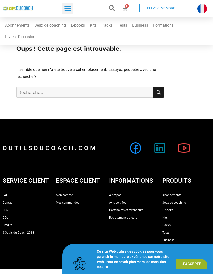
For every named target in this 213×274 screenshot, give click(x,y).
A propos (115, 195)
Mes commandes (67, 202)
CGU (6, 217)
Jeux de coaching (50, 25)
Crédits (7, 225)
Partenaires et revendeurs (126, 210)
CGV (6, 210)
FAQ (5, 195)
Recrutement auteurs (123, 217)
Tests (122, 25)
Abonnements (17, 25)
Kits (93, 25)
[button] (67, 8)
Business (140, 25)
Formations (163, 25)
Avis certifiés (117, 202)
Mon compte (64, 195)
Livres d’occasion (20, 36)
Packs (107, 25)
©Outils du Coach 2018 (18, 232)
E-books (78, 25)
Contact (8, 202)
